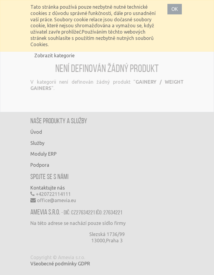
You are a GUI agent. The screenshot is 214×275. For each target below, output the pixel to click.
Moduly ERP (43, 154)
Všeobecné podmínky (53, 263)
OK (174, 9)
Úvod (36, 132)
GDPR (84, 263)
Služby (37, 143)
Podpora (39, 165)
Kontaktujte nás (47, 187)
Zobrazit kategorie (54, 55)
